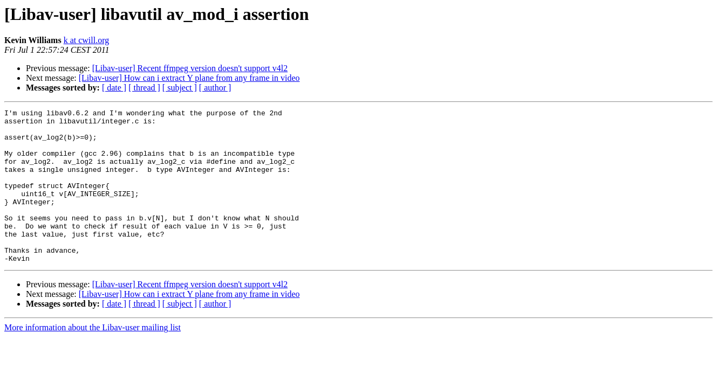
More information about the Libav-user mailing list (92, 358)
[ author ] (215, 87)
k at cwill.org (87, 40)
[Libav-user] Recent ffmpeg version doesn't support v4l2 (190, 68)
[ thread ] (144, 87)
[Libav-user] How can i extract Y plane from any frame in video (189, 77)
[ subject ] (179, 87)
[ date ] (114, 87)
